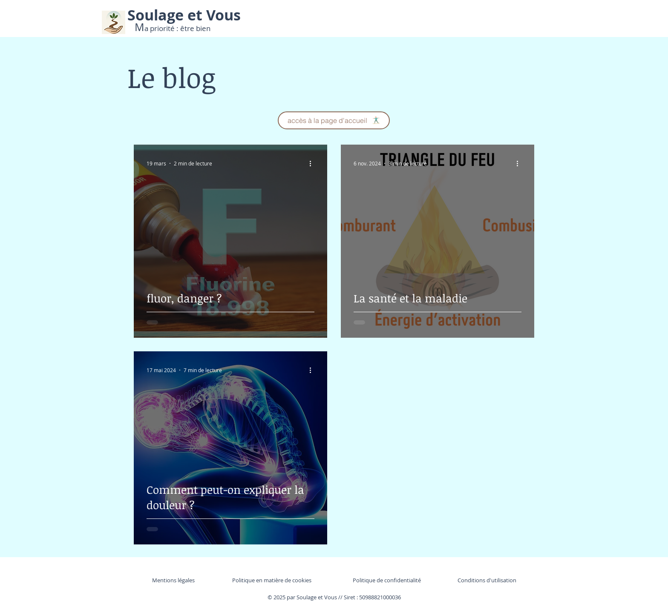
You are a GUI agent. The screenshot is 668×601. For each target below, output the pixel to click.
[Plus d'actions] (313, 163)
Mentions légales (173, 580)
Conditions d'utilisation (487, 580)
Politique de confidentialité (387, 580)
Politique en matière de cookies (272, 580)
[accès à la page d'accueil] (334, 120)
